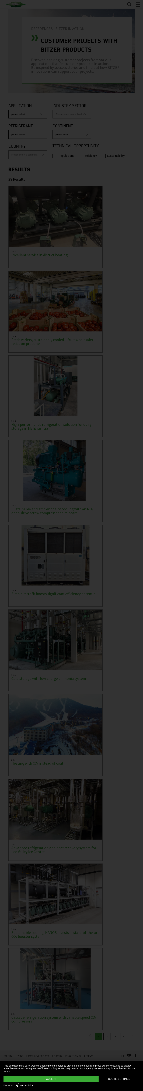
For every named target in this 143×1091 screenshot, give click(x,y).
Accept (51, 1079)
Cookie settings (119, 1079)
